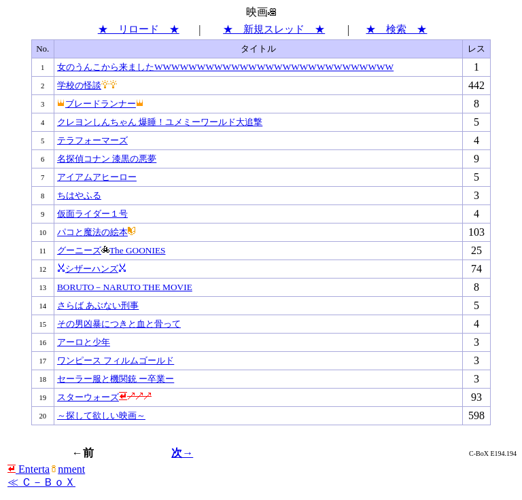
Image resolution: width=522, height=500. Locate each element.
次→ (182, 453)
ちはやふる (79, 195)
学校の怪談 (87, 85)
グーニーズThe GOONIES (111, 250)
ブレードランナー (100, 104)
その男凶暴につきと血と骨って (119, 324)
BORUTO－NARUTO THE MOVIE (124, 287)
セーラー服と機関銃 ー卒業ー (115, 379)
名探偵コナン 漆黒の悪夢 (106, 159)
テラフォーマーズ (92, 140)
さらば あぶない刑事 (98, 305)
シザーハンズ (91, 269)
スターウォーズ (104, 397)
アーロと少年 (83, 342)
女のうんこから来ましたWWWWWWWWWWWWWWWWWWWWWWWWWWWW (225, 67)
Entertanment (46, 469)
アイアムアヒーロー (97, 177)
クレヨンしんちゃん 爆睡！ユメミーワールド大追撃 (159, 122)
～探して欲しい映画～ (101, 415)
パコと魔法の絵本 (96, 232)
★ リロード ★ (138, 29)
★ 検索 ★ (396, 29)
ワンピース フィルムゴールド (115, 360)
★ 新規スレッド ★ (274, 29)
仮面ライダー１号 (92, 214)
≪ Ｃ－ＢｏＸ (41, 482)
